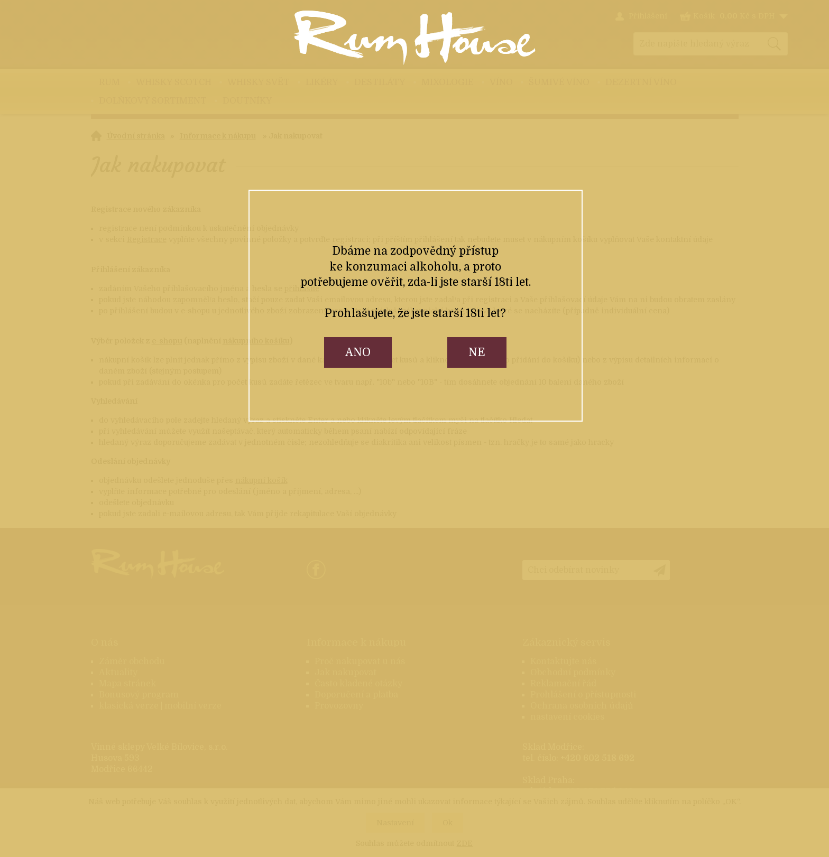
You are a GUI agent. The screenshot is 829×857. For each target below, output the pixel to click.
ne (476, 352)
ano (358, 352)
